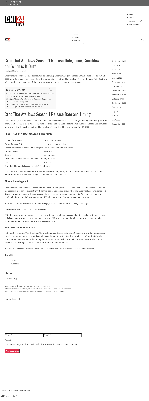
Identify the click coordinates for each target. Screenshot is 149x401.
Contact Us (13, 4)
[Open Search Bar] (140, 21)
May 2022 (116, 120)
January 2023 (117, 86)
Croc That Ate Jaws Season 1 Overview (24, 96)
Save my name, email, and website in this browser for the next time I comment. (43, 344)
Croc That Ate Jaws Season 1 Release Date (35, 286)
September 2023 (119, 61)
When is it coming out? (19, 102)
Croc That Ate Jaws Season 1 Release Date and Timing (31, 93)
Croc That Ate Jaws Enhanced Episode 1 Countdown (30, 99)
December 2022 (119, 90)
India (131, 14)
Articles (132, 21)
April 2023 (116, 73)
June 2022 (116, 115)
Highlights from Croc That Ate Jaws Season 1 (28, 107)
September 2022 (119, 103)
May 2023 (116, 69)
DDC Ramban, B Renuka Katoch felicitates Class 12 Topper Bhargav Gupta (35, 291)
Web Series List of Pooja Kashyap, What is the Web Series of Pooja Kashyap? (54, 203)
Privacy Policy (14, 1)
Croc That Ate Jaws (13, 120)
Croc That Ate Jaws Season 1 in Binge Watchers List (30, 104)
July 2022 (116, 111)
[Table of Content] (51, 90)
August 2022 (117, 107)
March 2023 (117, 78)
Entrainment (134, 24)
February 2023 (118, 82)
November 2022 (119, 94)
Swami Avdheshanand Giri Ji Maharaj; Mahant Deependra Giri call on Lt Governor (56, 248)
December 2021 (119, 124)
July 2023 (116, 65)
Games (131, 18)
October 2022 (118, 99)
